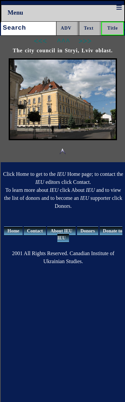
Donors (87, 230)
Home (13, 230)
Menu (15, 12)
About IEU (61, 230)
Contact (35, 230)
